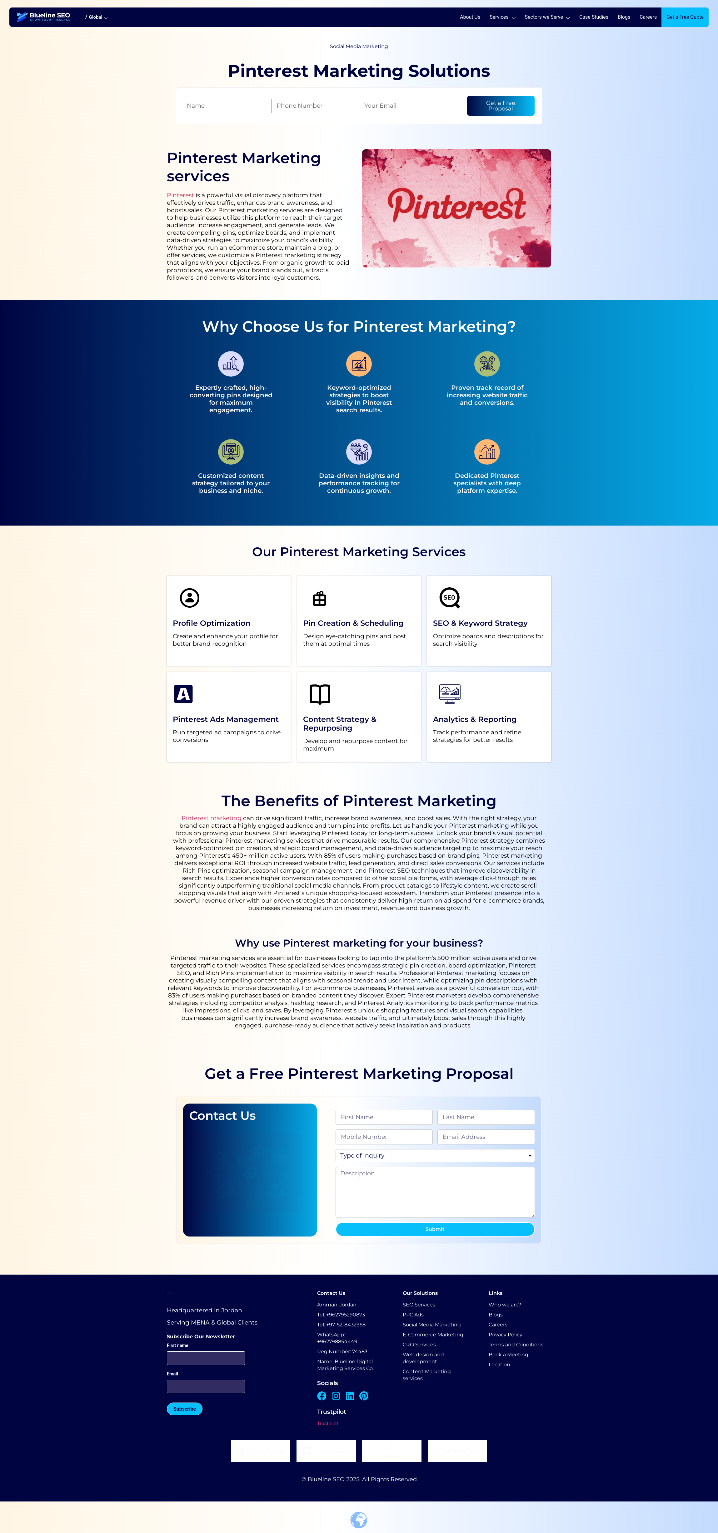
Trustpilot (327, 1424)
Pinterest (180, 195)
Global (98, 17)
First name (177, 1379)
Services (502, 17)
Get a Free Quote (685, 17)
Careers (648, 17)
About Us (470, 17)
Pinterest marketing (212, 818)
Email (172, 1408)
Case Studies (593, 17)
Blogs (624, 17)
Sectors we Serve (547, 17)
